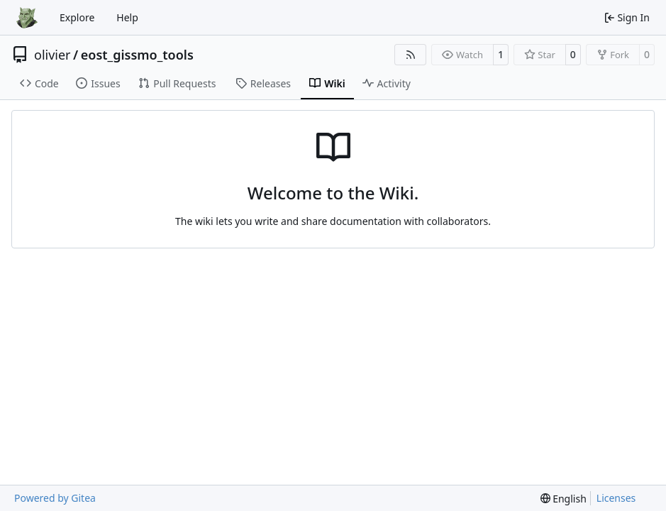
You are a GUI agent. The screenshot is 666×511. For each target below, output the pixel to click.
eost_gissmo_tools (137, 55)
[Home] (27, 18)
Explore (77, 17)
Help (127, 17)
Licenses (616, 498)
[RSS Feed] (410, 54)
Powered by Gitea (55, 498)
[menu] (563, 498)
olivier (52, 55)
